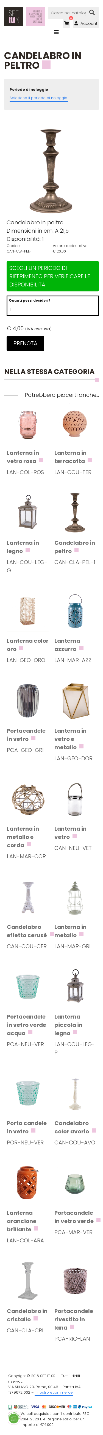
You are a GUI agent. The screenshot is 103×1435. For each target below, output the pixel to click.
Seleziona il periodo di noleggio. (39, 97)
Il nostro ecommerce (54, 1392)
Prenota (25, 343)
